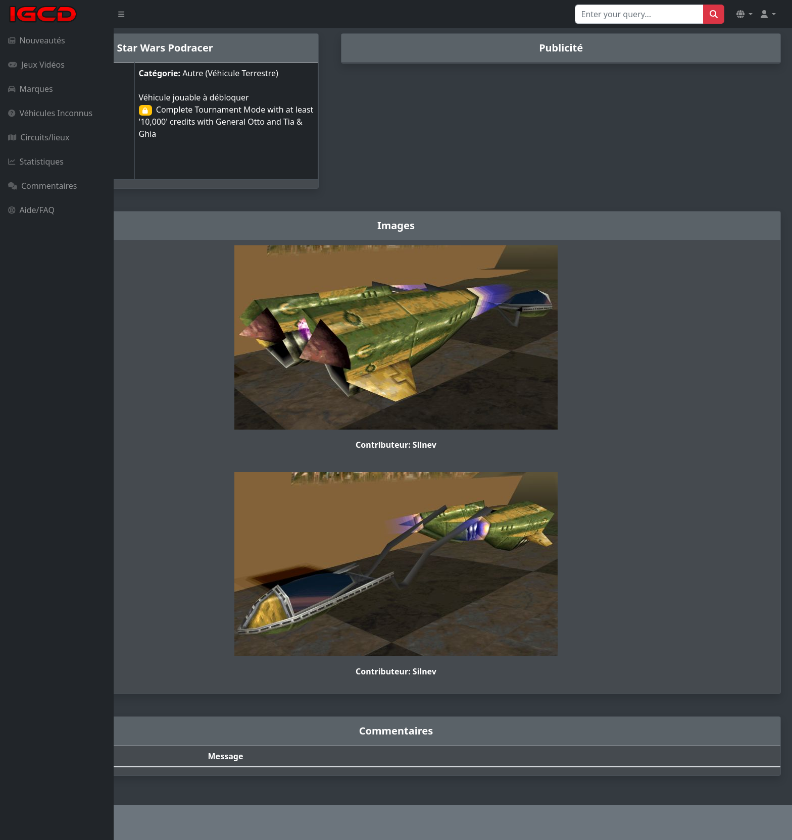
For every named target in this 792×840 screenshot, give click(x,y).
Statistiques (36, 161)
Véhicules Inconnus (50, 113)
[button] (744, 14)
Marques (30, 88)
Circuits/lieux (38, 137)
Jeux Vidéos (36, 64)
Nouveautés (36, 40)
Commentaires (42, 185)
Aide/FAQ (31, 210)
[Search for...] (639, 14)
